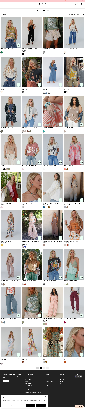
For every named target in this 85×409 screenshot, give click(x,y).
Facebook (62, 379)
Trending (17, 7)
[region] (24, 401)
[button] (81, 4)
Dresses (48, 7)
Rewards (47, 379)
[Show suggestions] (78, 376)
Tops (43, 7)
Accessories (54, 7)
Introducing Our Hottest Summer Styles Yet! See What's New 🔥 (56, 0)
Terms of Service (28, 385)
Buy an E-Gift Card (49, 381)
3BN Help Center (28, 376)
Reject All (31, 405)
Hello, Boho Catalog (72, 7)
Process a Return (28, 379)
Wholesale (47, 385)
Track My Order (28, 389)
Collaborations (48, 387)
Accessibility (27, 390)
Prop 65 (26, 387)
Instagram (62, 376)
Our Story (47, 376)
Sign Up (6, 381)
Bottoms (37, 7)
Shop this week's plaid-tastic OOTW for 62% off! (29, 0)
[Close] (45, 396)
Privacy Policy (28, 383)
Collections (30, 7)
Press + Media (48, 383)
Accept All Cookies (41, 405)
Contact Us (27, 381)
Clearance (62, 7)
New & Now (10, 7)
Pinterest (61, 383)
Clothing (23, 7)
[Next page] (47, 368)
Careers (46, 389)
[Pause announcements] (84, 1)
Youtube (61, 381)
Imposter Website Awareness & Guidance (33, 392)
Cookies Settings (8, 405)
